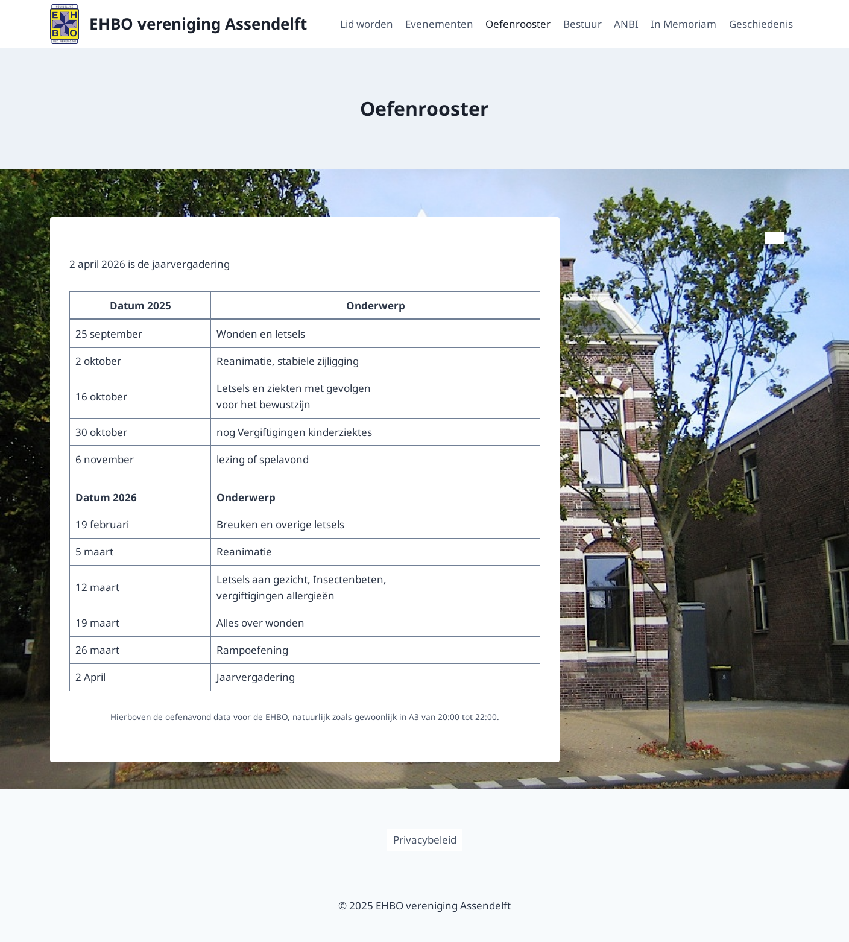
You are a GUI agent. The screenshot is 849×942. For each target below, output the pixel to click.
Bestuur (582, 24)
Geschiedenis (761, 24)
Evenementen (439, 24)
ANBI (626, 24)
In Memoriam (683, 24)
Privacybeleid (424, 840)
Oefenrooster (518, 24)
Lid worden (366, 24)
